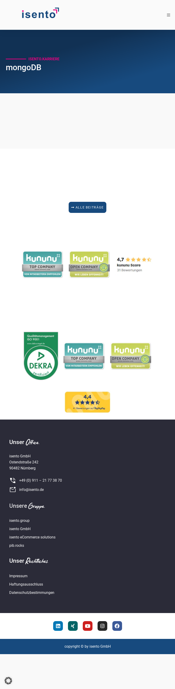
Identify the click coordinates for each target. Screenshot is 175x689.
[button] (168, 15)
